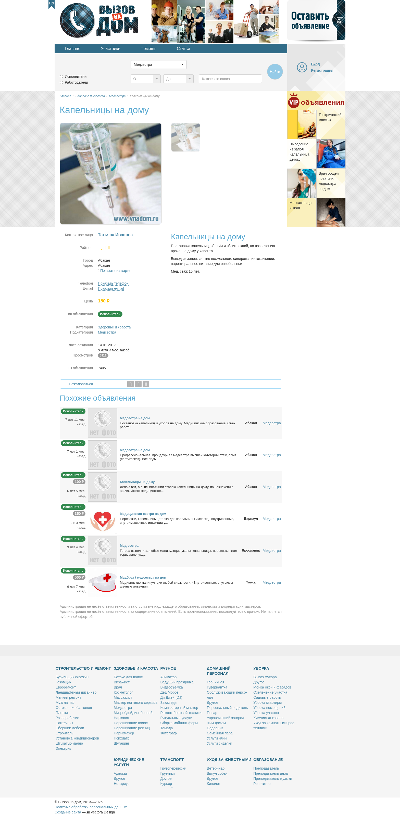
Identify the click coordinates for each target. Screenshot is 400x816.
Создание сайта (68, 812)
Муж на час (65, 702)
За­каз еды (168, 702)
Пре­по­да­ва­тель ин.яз (271, 773)
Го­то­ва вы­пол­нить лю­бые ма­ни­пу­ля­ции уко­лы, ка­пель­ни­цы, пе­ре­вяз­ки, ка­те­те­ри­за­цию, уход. (179, 552)
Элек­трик (63, 748)
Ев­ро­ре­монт (66, 687)
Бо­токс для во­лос (128, 677)
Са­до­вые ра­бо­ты (267, 697)
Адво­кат (120, 773)
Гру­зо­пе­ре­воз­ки (173, 768)
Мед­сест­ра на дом (135, 418)
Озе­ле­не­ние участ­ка (270, 692)
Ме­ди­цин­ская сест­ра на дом (143, 514)
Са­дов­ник (215, 728)
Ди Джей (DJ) (171, 697)
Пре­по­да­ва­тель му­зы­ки (272, 778)
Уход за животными (229, 759)
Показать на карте (115, 271)
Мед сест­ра (129, 545)
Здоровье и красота (114, 327)
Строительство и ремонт (83, 668)
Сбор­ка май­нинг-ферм (179, 723)
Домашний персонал (219, 670)
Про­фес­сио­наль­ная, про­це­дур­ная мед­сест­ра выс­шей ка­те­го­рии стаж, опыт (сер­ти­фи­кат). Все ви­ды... (178, 457)
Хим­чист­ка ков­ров (268, 718)
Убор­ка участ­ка (266, 713)
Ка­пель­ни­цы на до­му (137, 482)
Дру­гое (212, 702)
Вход (315, 64)
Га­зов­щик (63, 682)
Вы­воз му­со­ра (265, 677)
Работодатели (76, 82)
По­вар (212, 713)
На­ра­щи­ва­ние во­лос (131, 723)
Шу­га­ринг (121, 743)
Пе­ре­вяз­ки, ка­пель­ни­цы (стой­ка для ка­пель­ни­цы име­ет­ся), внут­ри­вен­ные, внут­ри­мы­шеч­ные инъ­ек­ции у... (177, 521)
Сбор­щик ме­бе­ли (70, 728)
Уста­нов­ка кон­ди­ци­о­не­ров (77, 738)
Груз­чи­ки (167, 773)
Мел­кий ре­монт (68, 697)
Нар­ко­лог (121, 718)
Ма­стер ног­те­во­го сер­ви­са (135, 702)
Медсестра (107, 332)
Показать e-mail (111, 288)
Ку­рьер (166, 784)
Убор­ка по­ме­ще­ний (269, 708)
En (51, 3)
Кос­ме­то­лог (123, 692)
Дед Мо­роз (169, 692)
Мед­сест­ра (123, 708)
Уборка (261, 668)
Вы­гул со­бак (217, 773)
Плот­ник (62, 713)
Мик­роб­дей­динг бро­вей (133, 713)
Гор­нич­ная (215, 682)
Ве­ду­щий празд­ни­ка (176, 682)
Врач (118, 687)
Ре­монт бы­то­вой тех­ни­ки (180, 713)
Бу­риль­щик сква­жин (72, 677)
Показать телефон (113, 283)
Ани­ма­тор (168, 677)
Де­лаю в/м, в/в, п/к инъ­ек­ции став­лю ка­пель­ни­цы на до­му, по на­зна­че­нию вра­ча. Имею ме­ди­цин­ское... (176, 489)
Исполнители (75, 76)
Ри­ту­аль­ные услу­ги (176, 718)
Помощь (148, 48)
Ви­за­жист (122, 682)
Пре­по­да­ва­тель (266, 768)
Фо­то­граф (168, 733)
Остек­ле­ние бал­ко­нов (74, 708)
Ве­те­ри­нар (216, 768)
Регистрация (322, 70)
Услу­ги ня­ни (217, 738)
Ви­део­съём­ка (171, 687)
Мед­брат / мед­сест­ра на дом (143, 577)
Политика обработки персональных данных (91, 807)
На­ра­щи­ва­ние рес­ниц (132, 728)
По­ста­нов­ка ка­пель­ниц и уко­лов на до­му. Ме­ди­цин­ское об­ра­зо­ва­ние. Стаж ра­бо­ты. (177, 425)
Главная (72, 48)
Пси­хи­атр (121, 738)
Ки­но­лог (213, 784)
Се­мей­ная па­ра (220, 733)
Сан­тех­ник (64, 723)
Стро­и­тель (64, 733)
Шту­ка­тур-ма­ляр (69, 743)
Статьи (183, 48)
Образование (268, 759)
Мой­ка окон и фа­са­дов (272, 687)
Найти (275, 72)
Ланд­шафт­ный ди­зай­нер (76, 692)
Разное (168, 668)
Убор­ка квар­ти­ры (267, 702)
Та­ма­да (166, 728)
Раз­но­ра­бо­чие (67, 718)
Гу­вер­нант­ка (217, 687)
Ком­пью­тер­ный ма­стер (179, 708)
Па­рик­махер (124, 733)
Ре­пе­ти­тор (261, 784)
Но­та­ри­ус (121, 784)
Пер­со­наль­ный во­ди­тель (227, 708)
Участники (110, 48)
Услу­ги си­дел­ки (219, 743)
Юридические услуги (129, 762)
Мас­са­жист (123, 697)
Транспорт (172, 759)
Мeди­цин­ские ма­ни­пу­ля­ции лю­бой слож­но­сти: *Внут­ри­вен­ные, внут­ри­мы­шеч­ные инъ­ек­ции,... (177, 584)
